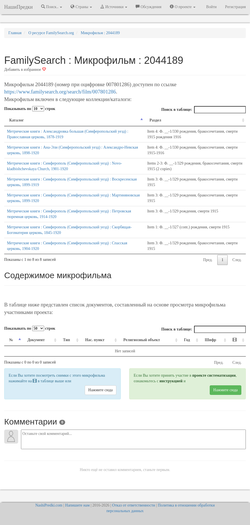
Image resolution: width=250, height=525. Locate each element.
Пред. (208, 260)
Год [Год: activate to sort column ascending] (187, 340)
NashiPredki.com (48, 505)
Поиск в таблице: (203, 109)
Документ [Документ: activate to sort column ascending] (36, 340)
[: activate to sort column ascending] (237, 340)
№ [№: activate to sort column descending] (11, 340)
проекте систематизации (214, 375)
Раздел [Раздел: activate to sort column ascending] (155, 120)
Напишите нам (77, 505)
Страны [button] (81, 6)
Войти (211, 7)
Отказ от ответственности (133, 505)
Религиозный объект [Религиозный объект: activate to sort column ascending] (141, 340)
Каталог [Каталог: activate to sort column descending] (16, 120)
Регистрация (235, 7)
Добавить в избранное (25, 69)
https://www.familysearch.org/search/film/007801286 (60, 92)
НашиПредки (18, 7)
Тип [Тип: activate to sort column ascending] (66, 340)
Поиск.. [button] (51, 6)
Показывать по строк (29, 108)
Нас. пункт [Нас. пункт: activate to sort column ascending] (94, 340)
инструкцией (170, 381)
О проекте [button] (182, 6)
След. (237, 260)
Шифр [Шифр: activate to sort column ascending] (210, 340)
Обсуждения (148, 6)
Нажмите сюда (100, 390)
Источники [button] (113, 6)
